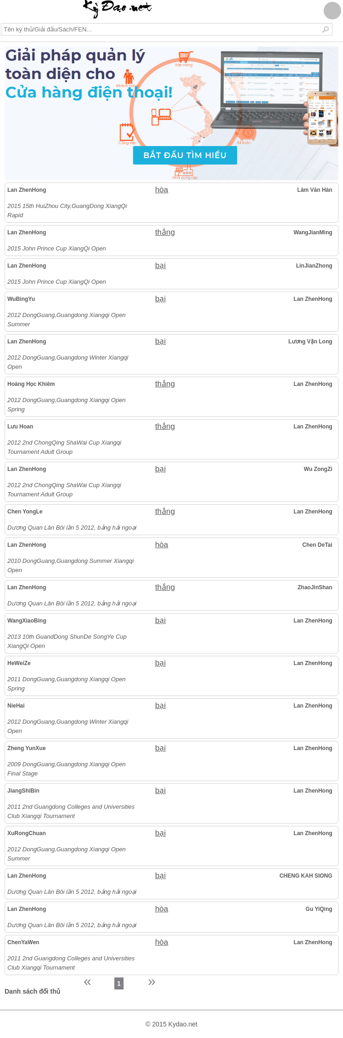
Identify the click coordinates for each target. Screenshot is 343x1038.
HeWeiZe (18, 663)
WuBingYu (21, 299)
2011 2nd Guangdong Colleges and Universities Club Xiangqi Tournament (71, 811)
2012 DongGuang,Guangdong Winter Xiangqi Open (67, 362)
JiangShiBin (23, 791)
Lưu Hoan (20, 426)
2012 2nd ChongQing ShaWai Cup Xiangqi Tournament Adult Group (64, 447)
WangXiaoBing (26, 620)
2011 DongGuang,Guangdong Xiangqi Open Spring (66, 684)
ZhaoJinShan (315, 587)
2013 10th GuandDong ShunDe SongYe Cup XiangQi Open (67, 641)
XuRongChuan (26, 833)
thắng (165, 232)
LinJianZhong (314, 266)
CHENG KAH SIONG (305, 876)
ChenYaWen (23, 942)
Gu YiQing (319, 909)
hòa (161, 189)
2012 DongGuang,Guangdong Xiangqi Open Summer (66, 319)
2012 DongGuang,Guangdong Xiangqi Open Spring (66, 405)
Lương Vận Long (310, 341)
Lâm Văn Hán (314, 190)
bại (160, 265)
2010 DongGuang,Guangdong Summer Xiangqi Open (70, 565)
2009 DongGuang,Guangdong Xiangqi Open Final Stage (66, 769)
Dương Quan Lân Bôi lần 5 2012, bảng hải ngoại (71, 527)
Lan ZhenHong (26, 190)
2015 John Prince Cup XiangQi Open (56, 248)
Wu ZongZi (318, 469)
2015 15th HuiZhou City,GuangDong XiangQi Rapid (67, 210)
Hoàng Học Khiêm (31, 384)
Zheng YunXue (26, 748)
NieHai (15, 705)
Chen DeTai (317, 545)
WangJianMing (313, 232)
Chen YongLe (24, 511)
